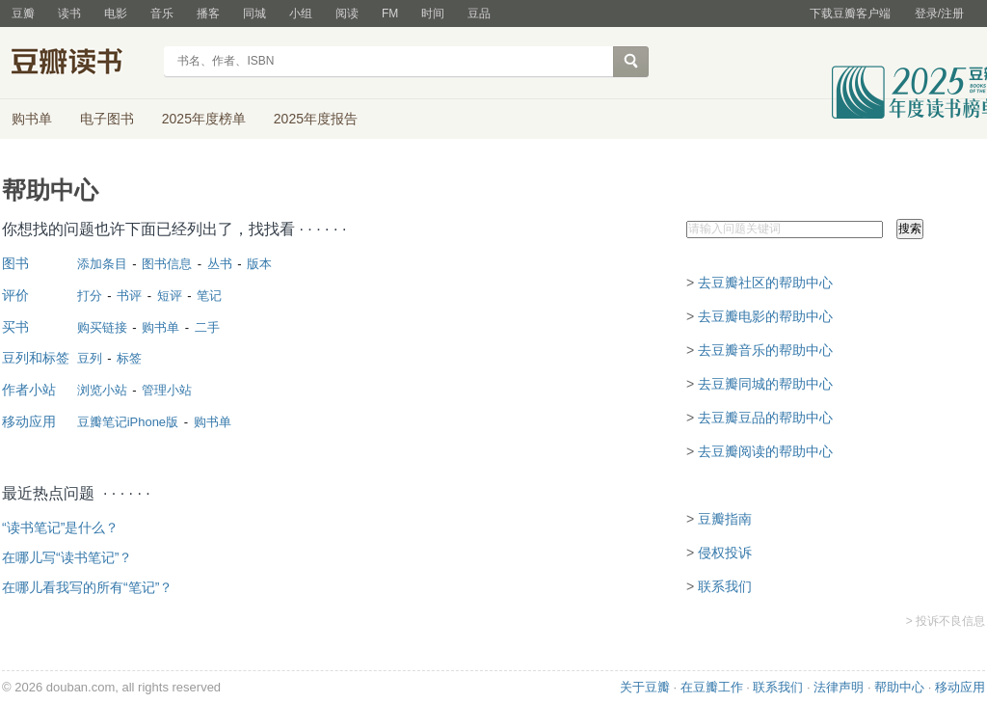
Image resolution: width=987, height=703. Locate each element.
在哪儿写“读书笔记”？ (67, 557)
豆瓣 (23, 13)
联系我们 (725, 586)
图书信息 (167, 264)
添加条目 (102, 264)
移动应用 (29, 421)
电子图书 (107, 118)
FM (390, 13)
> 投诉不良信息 (945, 621)
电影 (115, 13)
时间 (432, 13)
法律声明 (839, 687)
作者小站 (29, 389)
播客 (208, 13)
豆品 (479, 13)
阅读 (347, 13)
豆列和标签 (35, 357)
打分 (89, 295)
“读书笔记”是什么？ (60, 527)
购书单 (32, 118)
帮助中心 (899, 687)
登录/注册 (939, 13)
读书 (69, 13)
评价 (15, 295)
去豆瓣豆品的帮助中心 (765, 417)
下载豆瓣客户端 (850, 13)
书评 (129, 295)
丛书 (219, 264)
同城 (254, 13)
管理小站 (167, 390)
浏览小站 (102, 390)
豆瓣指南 (725, 519)
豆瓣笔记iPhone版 (127, 422)
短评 (169, 295)
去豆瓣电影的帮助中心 (765, 316)
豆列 (89, 358)
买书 (15, 327)
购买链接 (102, 327)
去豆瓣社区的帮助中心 (765, 282)
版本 (259, 264)
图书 (15, 263)
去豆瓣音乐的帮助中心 (765, 350)
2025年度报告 (316, 118)
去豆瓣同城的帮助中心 (765, 384)
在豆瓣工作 (711, 687)
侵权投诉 (725, 552)
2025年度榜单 (204, 118)
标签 (129, 358)
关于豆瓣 (645, 687)
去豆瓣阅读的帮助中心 (765, 451)
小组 (300, 13)
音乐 (161, 13)
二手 (207, 327)
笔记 (209, 295)
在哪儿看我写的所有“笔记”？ (87, 587)
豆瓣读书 (81, 64)
